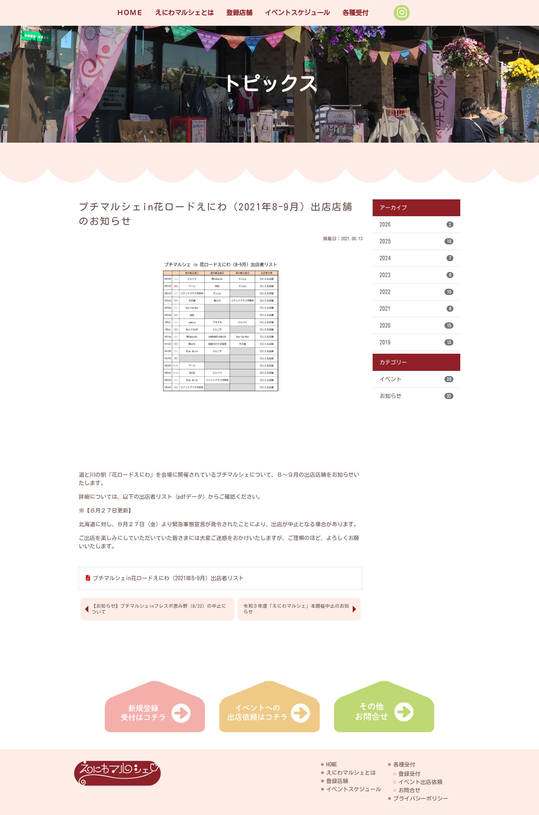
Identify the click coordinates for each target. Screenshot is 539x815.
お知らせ (416, 396)
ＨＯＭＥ (130, 12)
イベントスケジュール (297, 12)
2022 (416, 292)
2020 (416, 325)
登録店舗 (239, 12)
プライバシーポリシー (420, 798)
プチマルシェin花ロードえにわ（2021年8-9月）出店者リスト (168, 578)
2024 (416, 258)
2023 (416, 275)
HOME (331, 764)
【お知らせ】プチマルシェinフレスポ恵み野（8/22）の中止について (158, 609)
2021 (416, 309)
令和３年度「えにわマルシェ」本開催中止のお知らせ (296, 609)
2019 (416, 342)
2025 (416, 241)
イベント (416, 379)
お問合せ (409, 790)
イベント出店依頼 (420, 782)
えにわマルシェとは (184, 12)
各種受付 (355, 12)
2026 (416, 224)
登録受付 (409, 774)
